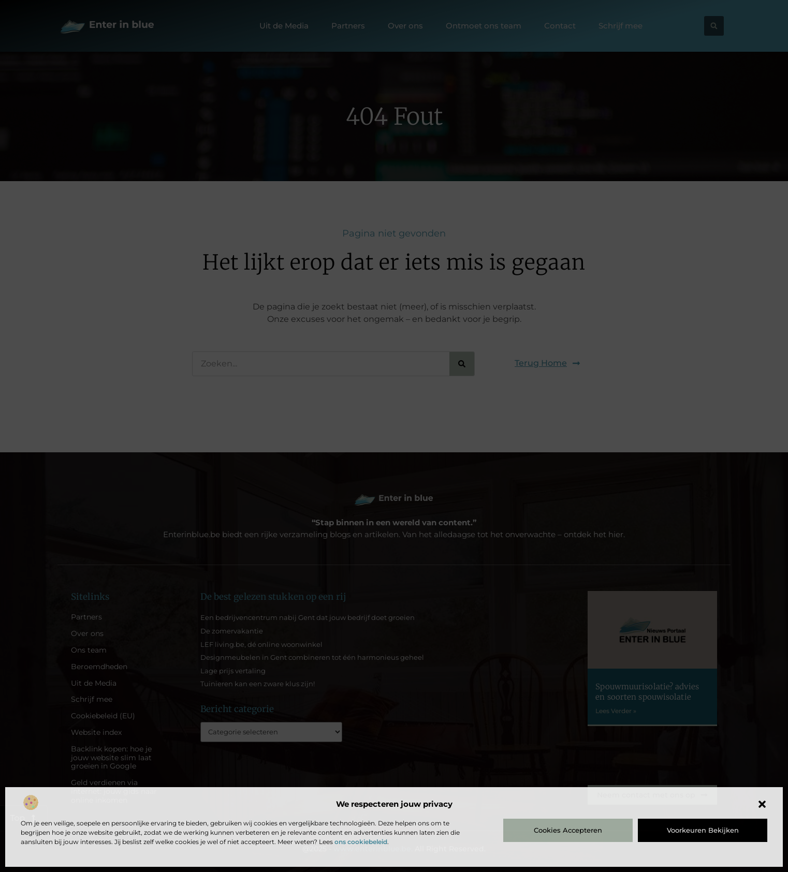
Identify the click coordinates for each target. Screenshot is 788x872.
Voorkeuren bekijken (703, 830)
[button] (762, 804)
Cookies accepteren (568, 830)
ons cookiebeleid (360, 842)
